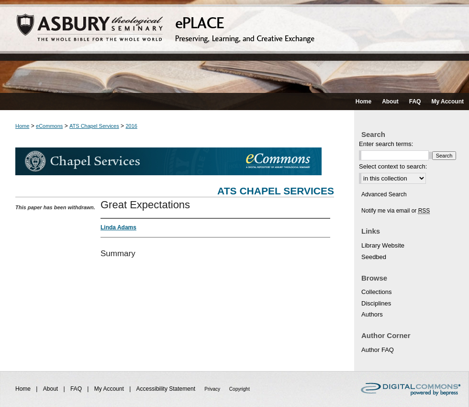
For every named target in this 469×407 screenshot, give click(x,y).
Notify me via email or (395, 210)
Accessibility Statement (166, 388)
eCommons (49, 126)
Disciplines (376, 303)
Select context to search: (393, 166)
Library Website (382, 245)
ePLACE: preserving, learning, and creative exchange (234, 46)
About (51, 388)
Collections (376, 291)
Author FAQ (377, 349)
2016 (131, 126)
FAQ (76, 388)
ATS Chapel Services (94, 126)
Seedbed (373, 256)
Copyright (239, 389)
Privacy (213, 389)
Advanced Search (384, 194)
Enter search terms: (386, 143)
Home (22, 126)
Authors (372, 314)
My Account (109, 388)
